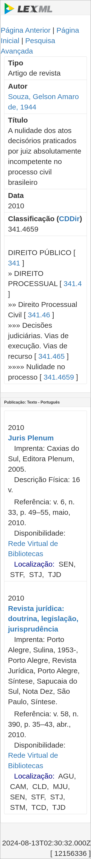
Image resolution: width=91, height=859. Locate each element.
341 (14, 263)
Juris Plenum (31, 438)
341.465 (51, 356)
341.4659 (59, 377)
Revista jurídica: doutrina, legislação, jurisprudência (43, 618)
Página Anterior (25, 30)
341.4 (73, 284)
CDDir (69, 219)
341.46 (39, 315)
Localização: (34, 564)
